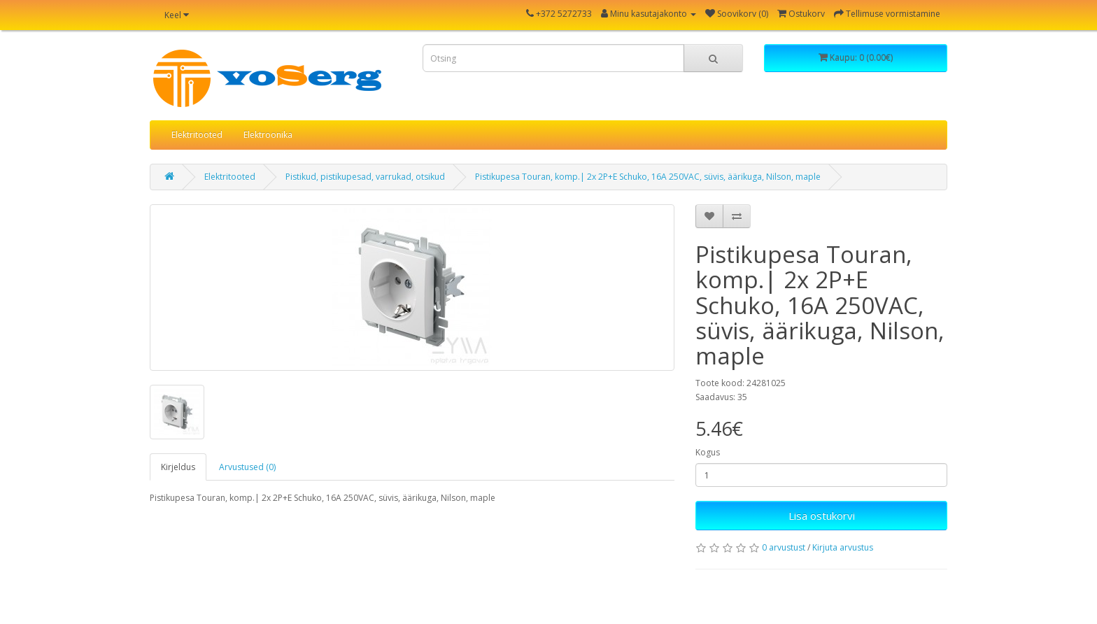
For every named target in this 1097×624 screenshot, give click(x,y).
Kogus (707, 452)
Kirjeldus (178, 467)
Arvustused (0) (247, 467)
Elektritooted (196, 135)
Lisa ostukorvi (821, 516)
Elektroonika (267, 135)
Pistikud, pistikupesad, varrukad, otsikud (365, 177)
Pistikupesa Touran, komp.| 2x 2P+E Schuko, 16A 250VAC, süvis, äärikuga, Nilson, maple (648, 177)
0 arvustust (783, 547)
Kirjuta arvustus (842, 547)
